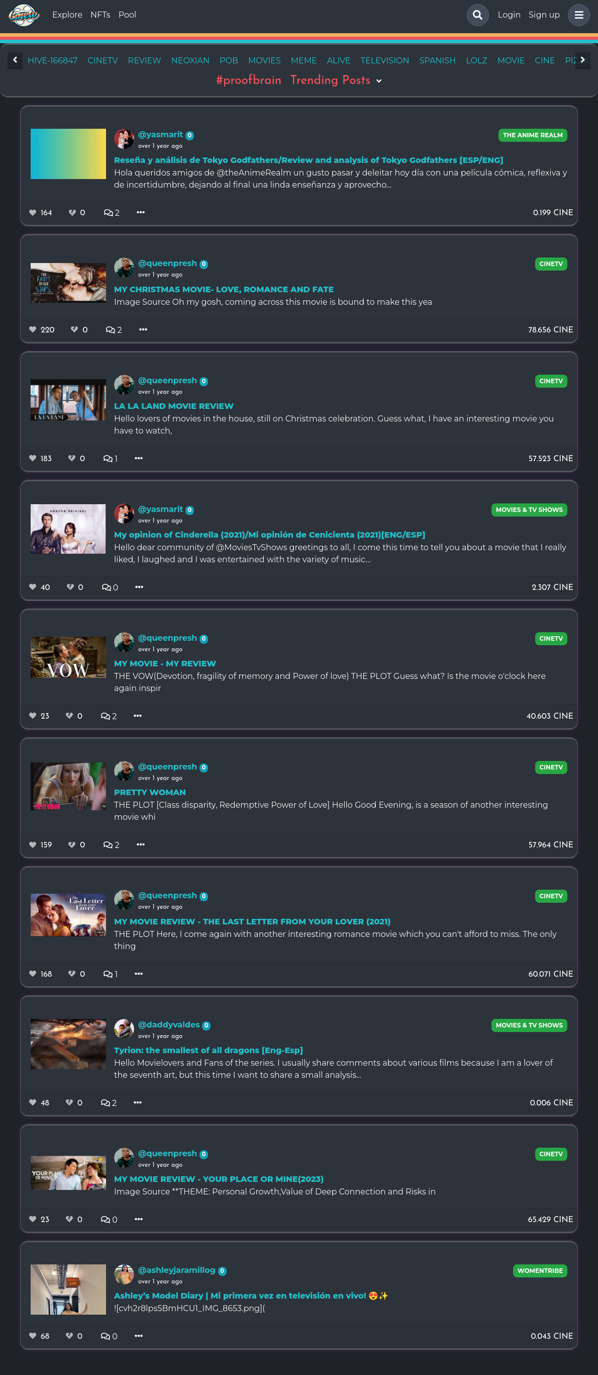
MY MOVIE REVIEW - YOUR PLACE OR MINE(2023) (219, 1179)
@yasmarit (161, 134)
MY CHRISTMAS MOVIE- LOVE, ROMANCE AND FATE (224, 289)
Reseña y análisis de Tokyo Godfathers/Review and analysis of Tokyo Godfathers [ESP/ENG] (309, 160)
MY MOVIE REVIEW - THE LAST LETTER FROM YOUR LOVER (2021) (252, 921)
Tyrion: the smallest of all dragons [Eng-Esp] (208, 1050)
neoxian (190, 60)
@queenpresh (169, 263)
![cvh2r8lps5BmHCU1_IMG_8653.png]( (189, 1308)
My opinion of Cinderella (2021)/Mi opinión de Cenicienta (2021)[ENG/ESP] (269, 535)
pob (229, 60)
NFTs (100, 15)
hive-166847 (52, 60)
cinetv (102, 60)
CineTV (551, 264)
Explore (67, 15)
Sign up (544, 15)
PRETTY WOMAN (150, 792)
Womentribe (540, 1270)
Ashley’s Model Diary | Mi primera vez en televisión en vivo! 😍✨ (251, 1296)
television (385, 60)
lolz (476, 60)
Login (509, 15)
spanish (437, 60)
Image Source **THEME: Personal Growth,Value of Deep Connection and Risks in (275, 1191)
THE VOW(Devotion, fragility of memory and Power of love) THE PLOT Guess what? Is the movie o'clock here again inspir (330, 682)
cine (545, 60)
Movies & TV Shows (529, 509)
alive (339, 60)
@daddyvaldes (170, 1024)
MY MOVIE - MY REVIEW (165, 663)
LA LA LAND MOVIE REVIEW (174, 406)
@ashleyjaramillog (178, 1270)
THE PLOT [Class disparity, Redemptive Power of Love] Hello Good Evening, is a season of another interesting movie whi (331, 811)
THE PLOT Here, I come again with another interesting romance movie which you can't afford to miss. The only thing (335, 940)
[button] (577, 15)
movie (511, 60)
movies (264, 60)
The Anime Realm (533, 135)
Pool (128, 15)
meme (304, 60)
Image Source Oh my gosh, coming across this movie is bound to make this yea (273, 302)
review (144, 60)
